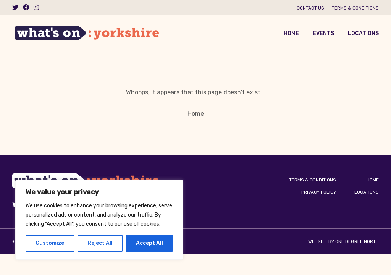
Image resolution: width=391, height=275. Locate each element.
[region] (99, 220)
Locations (363, 33)
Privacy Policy (318, 192)
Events (323, 33)
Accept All (149, 243)
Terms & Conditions (355, 8)
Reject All (100, 243)
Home (291, 33)
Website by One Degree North (343, 241)
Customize (50, 243)
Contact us (310, 8)
